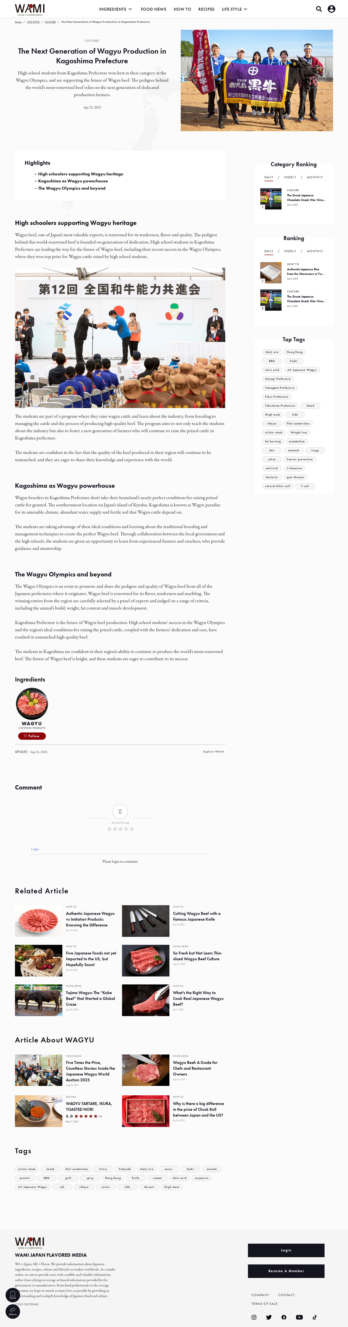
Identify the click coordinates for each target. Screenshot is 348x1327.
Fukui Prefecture (277, 397)
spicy (112, 1178)
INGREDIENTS (112, 9)
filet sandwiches (79, 1169)
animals (25, 1178)
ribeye (110, 1187)
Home (18, 21)
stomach (293, 450)
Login (34, 849)
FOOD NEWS (154, 9)
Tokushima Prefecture (281, 406)
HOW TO (182, 9)
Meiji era (150, 1169)
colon (272, 459)
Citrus (106, 1169)
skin (272, 450)
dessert (174, 1187)
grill (90, 1178)
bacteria (272, 477)
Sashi (194, 1169)
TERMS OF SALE (266, 1303)
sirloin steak (27, 1169)
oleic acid (203, 1178)
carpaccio (25, 1187)
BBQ (68, 1178)
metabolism (299, 441)
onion (172, 1169)
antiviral (271, 468)
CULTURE (50, 21)
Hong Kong (135, 1178)
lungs (315, 450)
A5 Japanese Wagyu (57, 1187)
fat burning (273, 441)
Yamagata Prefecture (281, 388)
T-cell (306, 486)
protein (46, 1178)
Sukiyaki (128, 1169)
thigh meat (198, 1187)
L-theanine (295, 468)
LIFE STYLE (232, 9)
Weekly (290, 177)
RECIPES (206, 9)
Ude (153, 1187)
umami (181, 1178)
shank (52, 1169)
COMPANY (261, 1294)
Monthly (315, 177)
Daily (269, 177)
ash (88, 1187)
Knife (159, 1178)
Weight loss (301, 432)
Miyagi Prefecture (278, 379)
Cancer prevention (301, 459)
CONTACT (287, 1294)
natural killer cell (278, 486)
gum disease (296, 477)
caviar (131, 1187)
